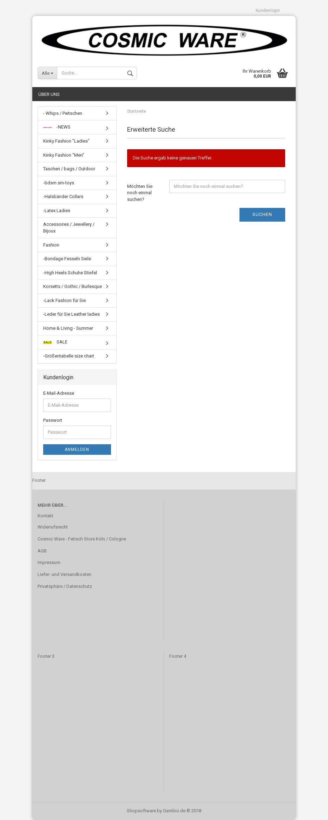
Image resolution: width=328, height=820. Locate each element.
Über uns (49, 94)
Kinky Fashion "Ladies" (66, 141)
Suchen (262, 214)
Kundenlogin (268, 10)
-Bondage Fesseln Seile (67, 258)
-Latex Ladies (56, 210)
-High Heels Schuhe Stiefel (70, 272)
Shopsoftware (141, 810)
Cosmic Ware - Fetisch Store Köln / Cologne (82, 539)
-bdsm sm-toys (58, 182)
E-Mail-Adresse (58, 393)
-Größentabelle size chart (68, 356)
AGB (42, 550)
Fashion (51, 245)
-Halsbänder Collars (63, 196)
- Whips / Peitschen (62, 113)
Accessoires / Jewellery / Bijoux (68, 228)
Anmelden (77, 449)
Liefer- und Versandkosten (64, 574)
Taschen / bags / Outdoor (69, 168)
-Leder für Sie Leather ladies (71, 314)
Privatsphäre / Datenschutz (65, 586)
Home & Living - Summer (68, 328)
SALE (55, 342)
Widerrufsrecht (53, 527)
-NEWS (57, 127)
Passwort (52, 420)
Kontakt (45, 515)
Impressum (49, 562)
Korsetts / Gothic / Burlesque (72, 286)
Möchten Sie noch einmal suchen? (139, 193)
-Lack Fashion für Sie (64, 300)
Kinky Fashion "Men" (63, 155)
